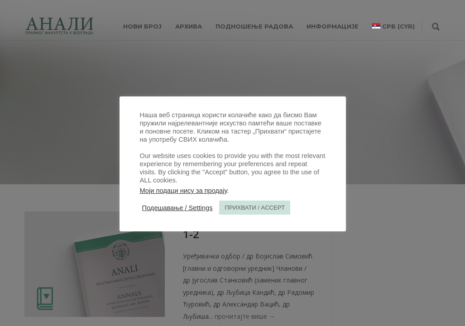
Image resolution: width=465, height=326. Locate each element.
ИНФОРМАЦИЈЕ (333, 26)
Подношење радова (254, 26)
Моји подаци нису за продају (183, 190)
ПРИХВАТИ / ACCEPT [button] (255, 207)
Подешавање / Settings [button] (177, 207)
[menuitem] (393, 26)
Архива (188, 26)
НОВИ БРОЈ (142, 26)
